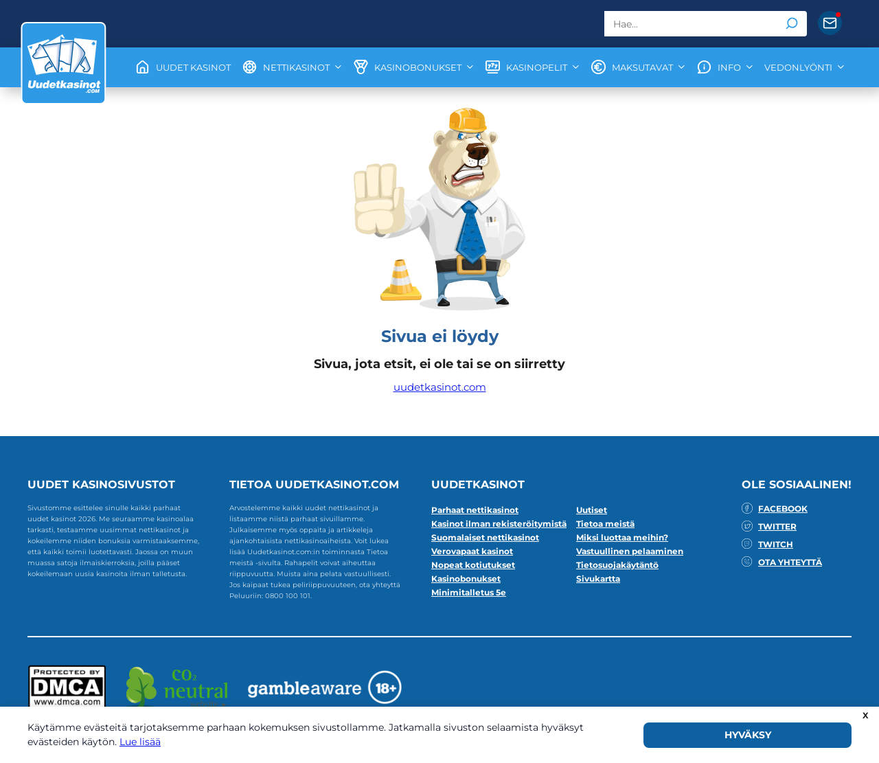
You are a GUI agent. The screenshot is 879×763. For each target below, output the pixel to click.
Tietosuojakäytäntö (617, 565)
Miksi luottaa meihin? (622, 537)
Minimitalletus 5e (468, 592)
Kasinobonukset (466, 578)
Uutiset (591, 510)
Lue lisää (140, 742)
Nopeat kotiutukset (473, 565)
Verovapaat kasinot (472, 551)
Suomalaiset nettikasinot (485, 537)
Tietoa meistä (605, 524)
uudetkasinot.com (439, 387)
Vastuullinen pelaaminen (629, 551)
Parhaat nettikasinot (474, 510)
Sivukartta (598, 578)
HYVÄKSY (747, 735)
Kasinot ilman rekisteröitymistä (499, 524)
